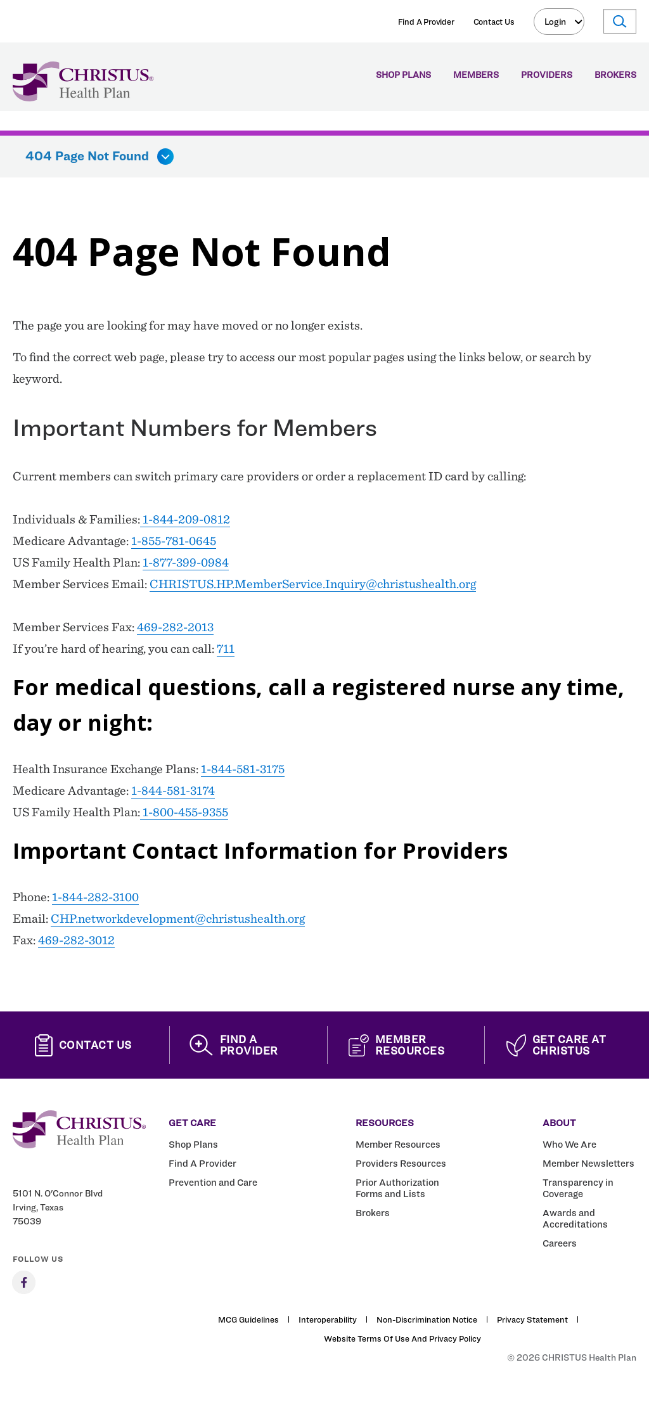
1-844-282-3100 (95, 896)
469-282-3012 (76, 939)
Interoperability (328, 1319)
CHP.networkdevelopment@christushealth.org (178, 918)
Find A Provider (426, 21)
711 (226, 648)
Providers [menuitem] (546, 75)
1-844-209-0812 (185, 519)
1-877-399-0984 (186, 562)
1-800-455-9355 (184, 811)
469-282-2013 (175, 626)
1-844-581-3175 (243, 768)
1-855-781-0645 (173, 540)
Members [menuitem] (476, 75)
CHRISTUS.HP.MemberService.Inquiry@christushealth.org (313, 583)
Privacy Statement (532, 1319)
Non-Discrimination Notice (426, 1319)
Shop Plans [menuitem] (403, 75)
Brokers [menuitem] (615, 75)
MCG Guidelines (248, 1319)
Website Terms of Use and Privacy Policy (402, 1338)
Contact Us (494, 21)
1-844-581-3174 (173, 790)
